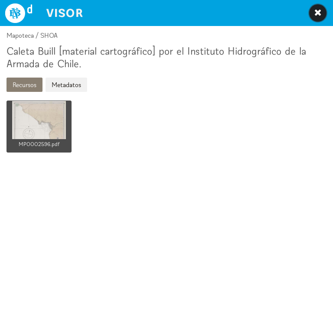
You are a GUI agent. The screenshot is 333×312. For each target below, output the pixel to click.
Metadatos (66, 85)
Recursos (24, 85)
